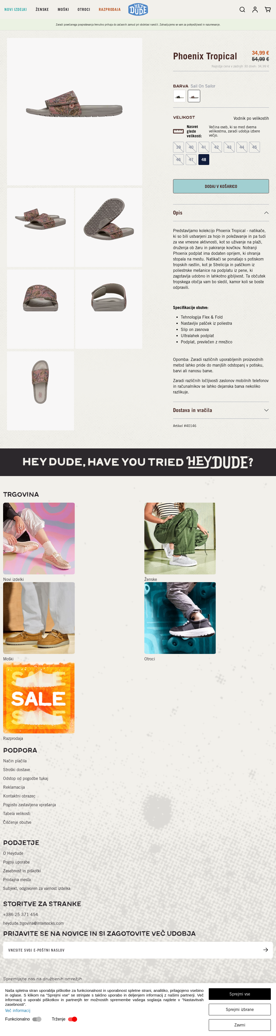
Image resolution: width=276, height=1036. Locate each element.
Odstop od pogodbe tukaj (25, 778)
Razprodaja (110, 9)
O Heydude (13, 853)
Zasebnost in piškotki (22, 870)
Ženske (42, 9)
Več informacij (17, 1010)
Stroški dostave (16, 769)
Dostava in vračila (192, 410)
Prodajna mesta (17, 879)
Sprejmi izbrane (240, 1009)
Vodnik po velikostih (251, 118)
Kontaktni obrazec (19, 796)
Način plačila (15, 760)
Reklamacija (14, 787)
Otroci (84, 9)
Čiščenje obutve (17, 822)
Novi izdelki (15, 9)
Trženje (58, 1019)
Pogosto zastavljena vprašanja (29, 804)
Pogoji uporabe (16, 862)
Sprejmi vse (239, 994)
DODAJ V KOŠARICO (221, 186)
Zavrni (239, 1025)
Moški (63, 9)
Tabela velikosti (16, 813)
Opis (177, 213)
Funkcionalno (17, 1019)
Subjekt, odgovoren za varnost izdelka (36, 888)
